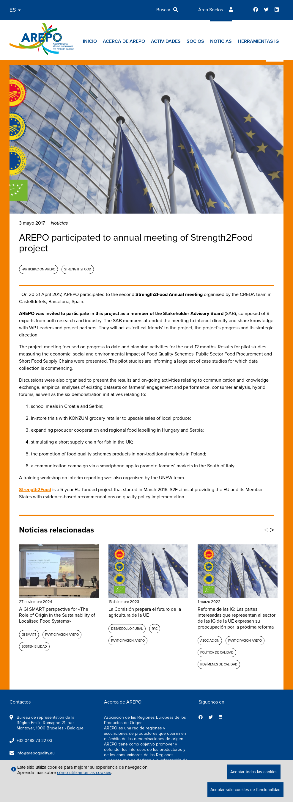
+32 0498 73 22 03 (34, 740)
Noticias (221, 41)
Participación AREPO (38, 269)
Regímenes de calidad (218, 664)
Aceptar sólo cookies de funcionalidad (245, 789)
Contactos (20, 702)
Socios (195, 41)
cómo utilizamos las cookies (84, 772)
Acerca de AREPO (124, 41)
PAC (154, 629)
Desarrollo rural (127, 629)
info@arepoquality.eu (36, 753)
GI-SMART (29, 635)
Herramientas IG (258, 41)
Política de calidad (217, 652)
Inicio (90, 41)
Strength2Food (77, 269)
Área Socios (210, 10)
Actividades (166, 41)
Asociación (209, 641)
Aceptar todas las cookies (254, 771)
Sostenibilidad (34, 647)
